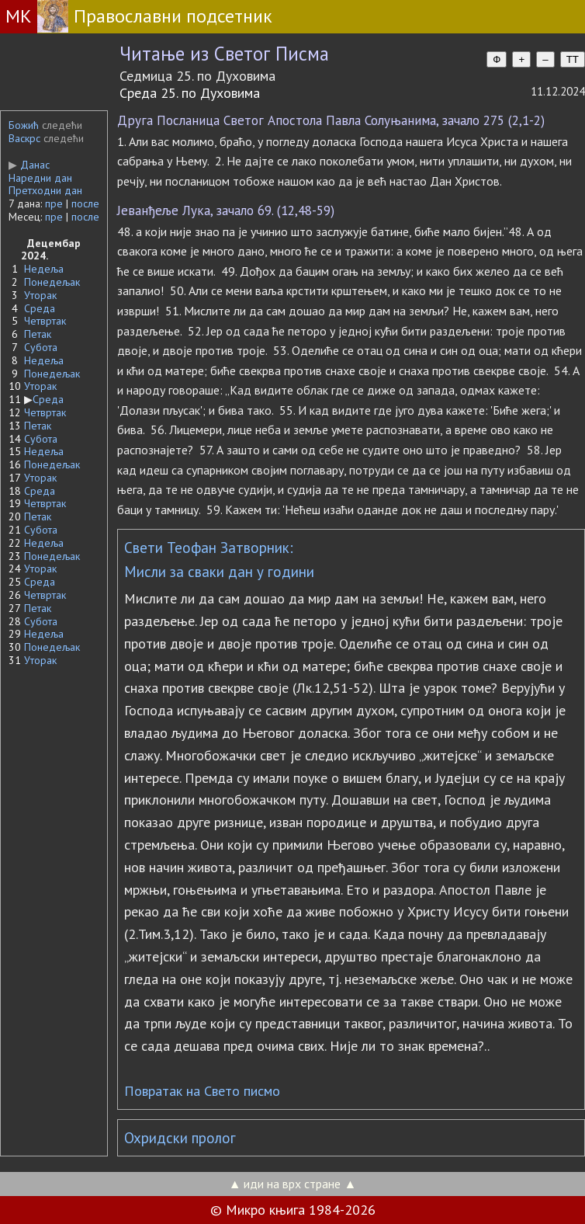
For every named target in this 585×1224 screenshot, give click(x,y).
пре (54, 203)
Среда (39, 308)
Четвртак (45, 321)
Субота (40, 347)
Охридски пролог (180, 1137)
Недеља (44, 269)
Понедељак (52, 282)
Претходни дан (45, 190)
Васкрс (24, 138)
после (85, 203)
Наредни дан (40, 178)
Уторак (40, 295)
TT (572, 59)
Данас (29, 165)
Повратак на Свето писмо (202, 1091)
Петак (37, 334)
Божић (24, 125)
